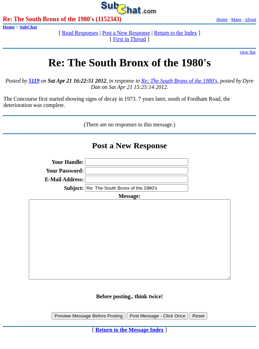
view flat (248, 52)
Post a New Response (126, 33)
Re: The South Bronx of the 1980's (179, 81)
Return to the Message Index (129, 345)
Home (222, 19)
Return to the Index (175, 33)
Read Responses (80, 33)
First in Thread (129, 39)
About (250, 19)
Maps (236, 19)
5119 (33, 81)
